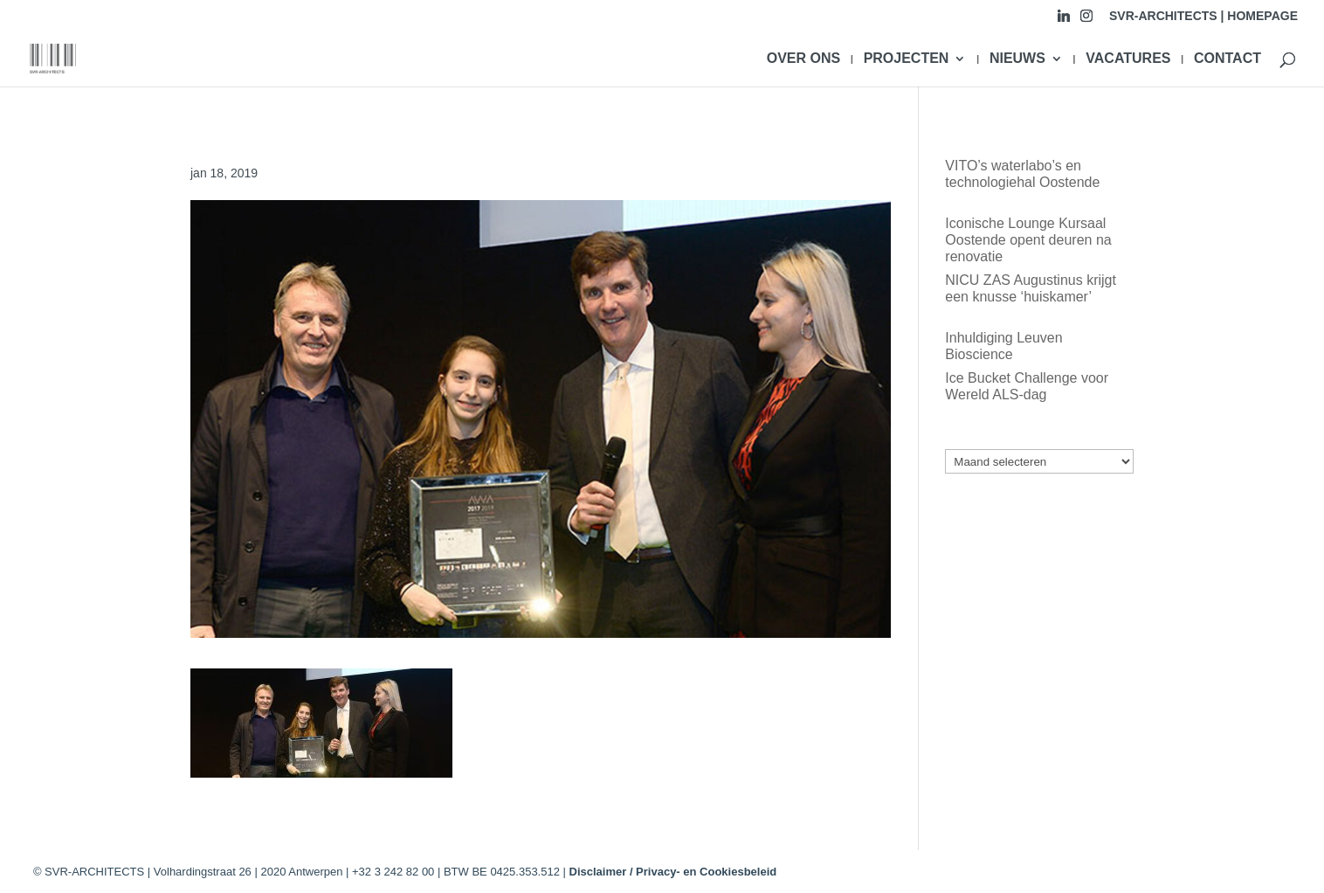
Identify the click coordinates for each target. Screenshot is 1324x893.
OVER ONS (803, 59)
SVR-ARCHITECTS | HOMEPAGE (1203, 16)
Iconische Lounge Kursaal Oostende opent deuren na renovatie (1028, 240)
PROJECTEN (906, 59)
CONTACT (1227, 59)
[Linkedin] (1064, 20)
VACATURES (1128, 59)
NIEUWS (1017, 59)
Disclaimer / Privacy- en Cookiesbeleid (673, 871)
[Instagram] (1086, 20)
